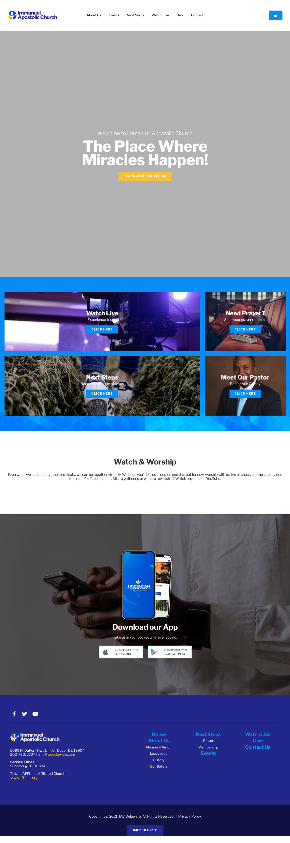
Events (114, 15)
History (158, 767)
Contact (197, 15)
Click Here (102, 331)
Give (180, 15)
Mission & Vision (158, 754)
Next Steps (135, 15)
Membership (208, 754)
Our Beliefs (158, 773)
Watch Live (160, 15)
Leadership (158, 760)
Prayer (208, 748)
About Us (94, 15)
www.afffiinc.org (24, 785)
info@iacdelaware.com (56, 761)
